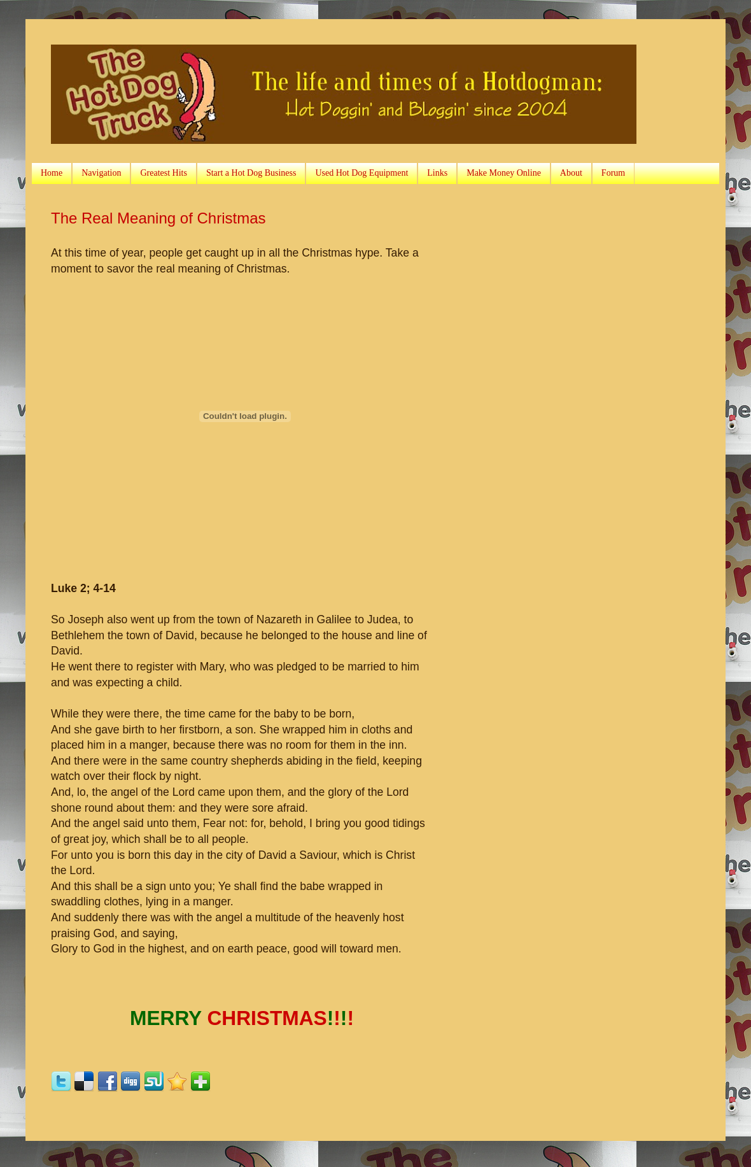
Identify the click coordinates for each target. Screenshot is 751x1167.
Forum (613, 173)
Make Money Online (504, 173)
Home (51, 173)
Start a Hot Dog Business (251, 173)
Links (437, 173)
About (571, 173)
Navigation (101, 173)
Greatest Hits (163, 173)
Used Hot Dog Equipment (361, 173)
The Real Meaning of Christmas (158, 218)
